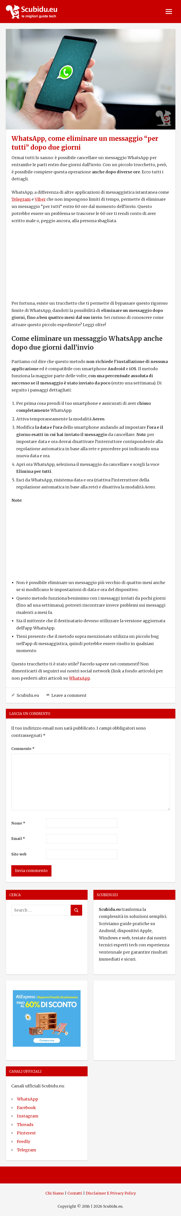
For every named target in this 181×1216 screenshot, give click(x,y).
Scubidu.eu (28, 695)
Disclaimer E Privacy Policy (111, 1193)
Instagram (27, 1116)
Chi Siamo (54, 1193)
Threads (25, 1124)
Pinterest (26, 1133)
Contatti (74, 1193)
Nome (18, 823)
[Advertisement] (90, 262)
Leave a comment (69, 695)
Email (18, 839)
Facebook (26, 1107)
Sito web (18, 854)
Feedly (23, 1141)
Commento (23, 749)
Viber (40, 199)
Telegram (21, 199)
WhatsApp (79, 678)
